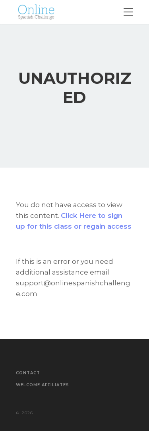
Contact (28, 373)
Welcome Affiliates (42, 385)
